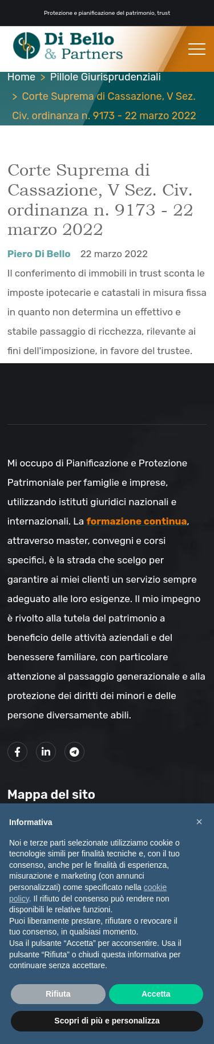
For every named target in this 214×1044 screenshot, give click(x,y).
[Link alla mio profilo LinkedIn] (46, 752)
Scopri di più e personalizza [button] (106, 1020)
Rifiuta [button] (58, 993)
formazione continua (136, 521)
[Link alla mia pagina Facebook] (17, 752)
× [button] (199, 821)
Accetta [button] (156, 993)
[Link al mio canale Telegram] (74, 752)
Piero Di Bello (39, 253)
